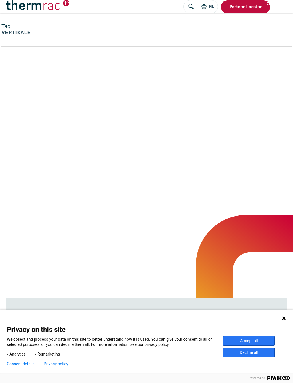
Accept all (249, 340)
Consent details (21, 364)
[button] (284, 7)
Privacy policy (56, 364)
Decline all (249, 352)
